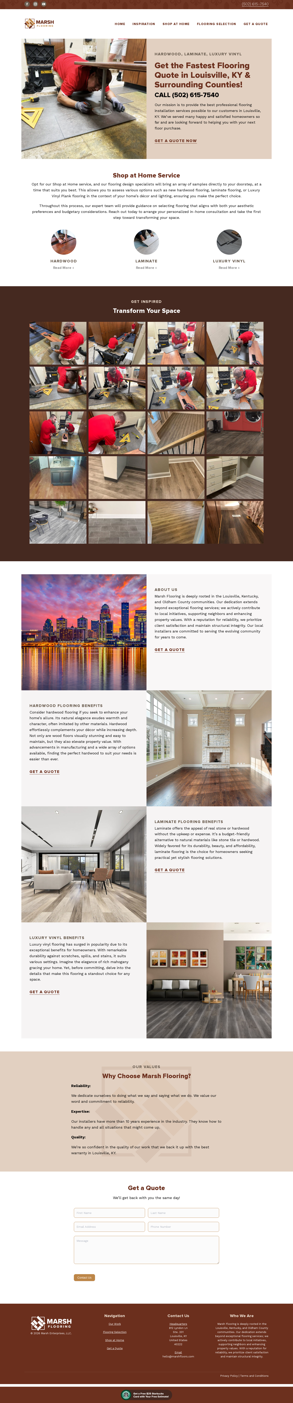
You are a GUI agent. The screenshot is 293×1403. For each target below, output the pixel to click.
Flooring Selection (115, 1332)
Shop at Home (114, 1340)
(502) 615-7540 (255, 4)
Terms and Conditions (254, 1375)
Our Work (115, 1323)
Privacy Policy (229, 1375)
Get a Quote (170, 650)
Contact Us (84, 1277)
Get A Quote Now (176, 141)
